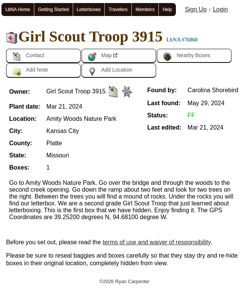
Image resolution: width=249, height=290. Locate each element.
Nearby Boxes (186, 56)
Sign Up (196, 9)
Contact (28, 56)
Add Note (30, 71)
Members (145, 9)
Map (100, 56)
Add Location (110, 71)
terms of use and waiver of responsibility (157, 242)
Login (220, 9)
